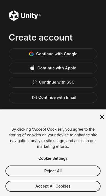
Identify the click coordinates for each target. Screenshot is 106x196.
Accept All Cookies (53, 186)
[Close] (102, 117)
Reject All (53, 171)
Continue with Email (53, 97)
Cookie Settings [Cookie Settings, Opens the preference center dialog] (53, 158)
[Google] (53, 53)
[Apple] (53, 68)
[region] (53, 152)
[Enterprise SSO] (53, 82)
